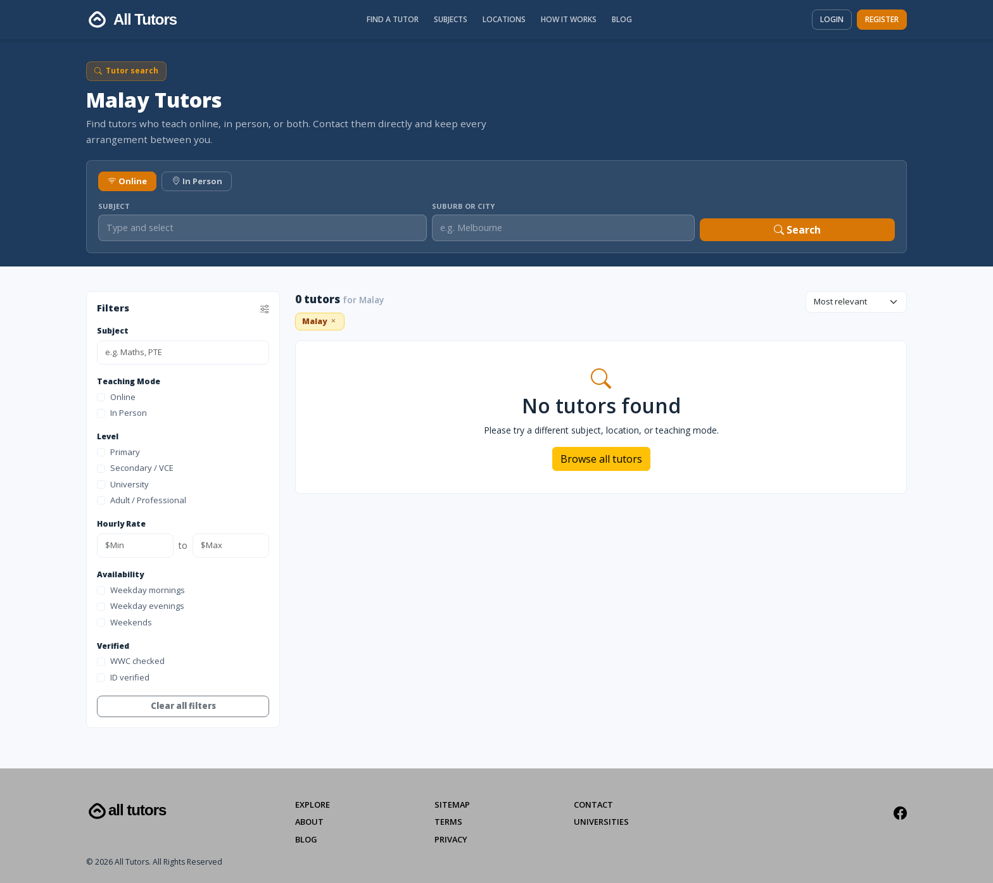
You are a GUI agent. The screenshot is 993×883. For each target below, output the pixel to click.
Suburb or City (463, 206)
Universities (601, 821)
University (123, 484)
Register (882, 19)
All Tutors (126, 811)
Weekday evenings (140, 605)
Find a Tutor (393, 19)
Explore (312, 804)
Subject (114, 206)
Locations (504, 19)
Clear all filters (183, 705)
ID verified (123, 677)
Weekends (124, 622)
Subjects (450, 19)
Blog (622, 19)
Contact (593, 804)
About (309, 821)
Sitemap (452, 804)
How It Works (569, 19)
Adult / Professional (141, 500)
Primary (118, 452)
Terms (448, 821)
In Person (197, 181)
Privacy (450, 839)
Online (127, 181)
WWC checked (131, 661)
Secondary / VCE (135, 467)
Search (797, 230)
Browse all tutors (601, 459)
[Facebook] (900, 813)
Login (832, 19)
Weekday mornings (141, 590)
